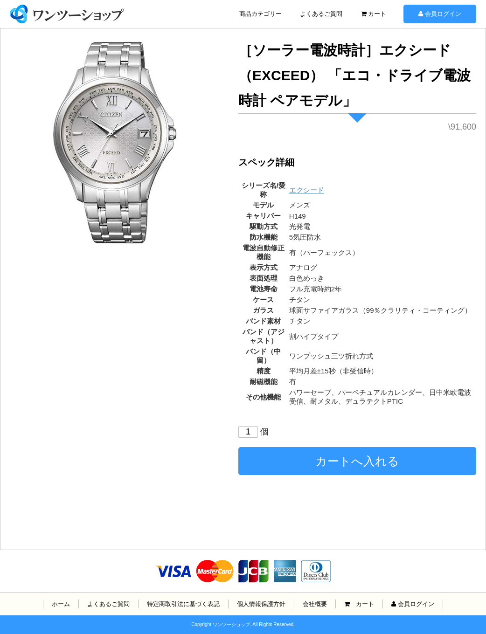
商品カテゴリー (260, 13)
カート (374, 13)
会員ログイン (439, 13)
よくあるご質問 (321, 13)
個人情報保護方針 (261, 603)
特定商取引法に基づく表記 (183, 603)
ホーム (61, 603)
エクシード (306, 190)
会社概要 (315, 603)
